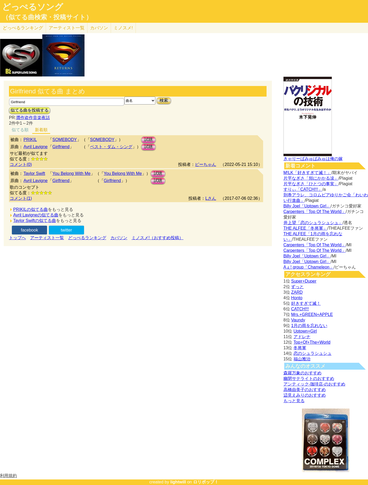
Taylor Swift (34, 173)
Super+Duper (303, 281)
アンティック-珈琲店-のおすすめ (314, 384)
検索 (164, 100)
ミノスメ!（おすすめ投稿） (157, 237)
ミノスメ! (123, 27)
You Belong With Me (71, 173)
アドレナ (302, 336)
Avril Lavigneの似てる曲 (35, 215)
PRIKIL (30, 139)
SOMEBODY (64, 139)
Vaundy (298, 320)
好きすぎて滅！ (306, 303)
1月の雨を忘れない (309, 325)
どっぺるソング (32, 7)
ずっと (297, 286)
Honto (296, 298)
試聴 (148, 139)
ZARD (297, 292)
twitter (66, 230)
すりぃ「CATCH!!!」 (302, 189)
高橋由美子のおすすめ (304, 389)
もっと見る (294, 400)
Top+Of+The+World (312, 342)
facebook (29, 230)
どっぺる (23, 27)
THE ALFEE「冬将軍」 (305, 228)
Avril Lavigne (36, 146)
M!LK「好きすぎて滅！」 (307, 172)
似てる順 (20, 130)
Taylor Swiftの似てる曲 (34, 220)
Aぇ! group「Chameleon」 (308, 267)
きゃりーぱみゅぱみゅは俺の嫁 (313, 158)
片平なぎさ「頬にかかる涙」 (310, 178)
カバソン (99, 27)
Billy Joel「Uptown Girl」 (307, 206)
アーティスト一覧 (47, 237)
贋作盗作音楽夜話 (33, 117)
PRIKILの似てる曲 (30, 209)
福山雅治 (302, 359)
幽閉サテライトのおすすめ (308, 378)
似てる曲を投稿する (30, 110)
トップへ (17, 237)
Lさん (210, 198)
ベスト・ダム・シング (111, 146)
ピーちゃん (205, 164)
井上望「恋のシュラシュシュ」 (313, 222)
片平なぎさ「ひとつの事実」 (310, 184)
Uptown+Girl (305, 331)
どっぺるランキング (87, 237)
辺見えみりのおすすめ (304, 395)
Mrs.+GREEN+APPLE (312, 314)
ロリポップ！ (205, 482)
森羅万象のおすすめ (302, 373)
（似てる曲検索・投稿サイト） (47, 17)
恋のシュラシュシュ (313, 353)
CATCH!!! (300, 309)
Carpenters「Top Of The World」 (314, 211)
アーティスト (67, 27)
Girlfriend (60, 146)
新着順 (41, 130)
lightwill (178, 482)
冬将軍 (300, 348)
